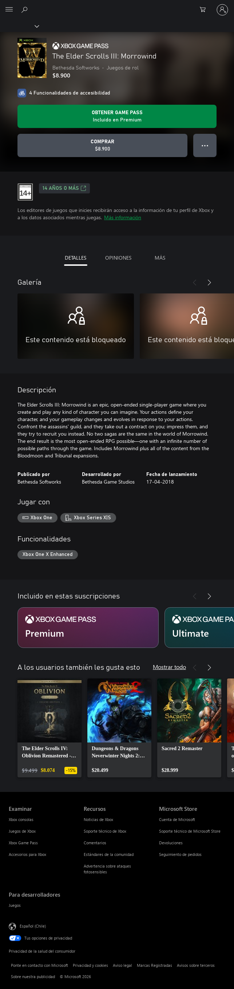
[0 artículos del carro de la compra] (205, 10)
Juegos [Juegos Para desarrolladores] (15, 905)
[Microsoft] (117, 5)
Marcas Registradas (154, 965)
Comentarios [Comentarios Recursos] (95, 842)
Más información (122, 217)
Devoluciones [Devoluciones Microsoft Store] (171, 842)
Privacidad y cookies (90, 965)
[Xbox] (19, 26)
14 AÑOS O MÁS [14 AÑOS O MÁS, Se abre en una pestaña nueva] (64, 188)
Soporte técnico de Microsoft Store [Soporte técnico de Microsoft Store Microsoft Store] (190, 831)
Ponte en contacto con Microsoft (39, 965)
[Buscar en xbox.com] (25, 9)
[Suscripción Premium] (88, 627)
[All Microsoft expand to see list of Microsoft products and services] (9, 10)
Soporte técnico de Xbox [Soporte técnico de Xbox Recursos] (105, 831)
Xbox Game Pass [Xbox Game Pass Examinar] (23, 842)
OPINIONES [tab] (118, 257)
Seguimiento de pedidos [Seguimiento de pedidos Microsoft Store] (180, 854)
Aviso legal (122, 965)
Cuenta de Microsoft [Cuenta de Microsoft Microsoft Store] (177, 819)
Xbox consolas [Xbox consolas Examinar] (21, 819)
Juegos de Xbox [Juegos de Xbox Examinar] (22, 831)
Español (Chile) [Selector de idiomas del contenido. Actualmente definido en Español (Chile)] (33, 926)
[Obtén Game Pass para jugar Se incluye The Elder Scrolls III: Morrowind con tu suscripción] (117, 116)
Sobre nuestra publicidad (33, 976)
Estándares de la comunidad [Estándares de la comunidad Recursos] (109, 854)
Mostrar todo (169, 666)
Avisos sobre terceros (196, 965)
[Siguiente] (209, 282)
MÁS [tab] (160, 257)
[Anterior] (194, 282)
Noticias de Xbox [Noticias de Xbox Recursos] (98, 819)
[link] (49, 727)
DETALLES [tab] (75, 257)
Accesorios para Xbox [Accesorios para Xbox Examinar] (27, 854)
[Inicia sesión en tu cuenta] (222, 10)
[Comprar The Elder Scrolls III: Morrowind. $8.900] (102, 145)
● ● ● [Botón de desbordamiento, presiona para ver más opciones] (205, 145)
